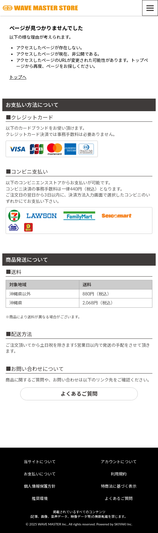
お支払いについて (40, 473)
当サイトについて (40, 461)
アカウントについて (119, 461)
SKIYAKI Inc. (123, 524)
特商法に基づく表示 (119, 486)
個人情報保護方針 (40, 486)
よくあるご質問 (79, 393)
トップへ (17, 77)
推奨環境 (40, 498)
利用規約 (119, 473)
